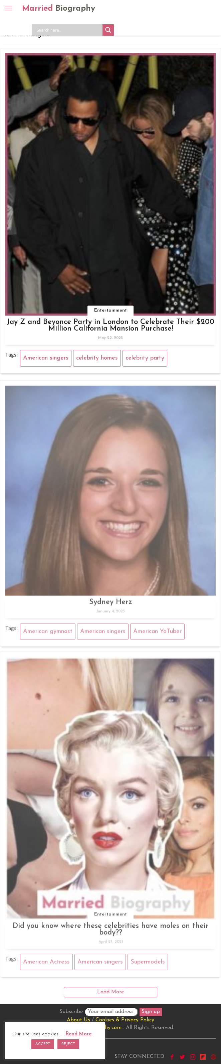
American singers (45, 358)
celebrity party (145, 358)
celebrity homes (97, 358)
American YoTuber (157, 632)
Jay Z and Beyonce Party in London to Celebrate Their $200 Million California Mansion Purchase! (110, 325)
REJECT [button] (68, 1044)
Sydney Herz (110, 603)
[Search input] (69, 30)
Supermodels (148, 963)
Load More (110, 992)
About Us (78, 1020)
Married (58, 9)
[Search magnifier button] (108, 30)
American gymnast (47, 632)
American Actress (46, 963)
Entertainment (110, 310)
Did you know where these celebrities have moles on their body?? (111, 931)
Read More (78, 1034)
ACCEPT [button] (42, 1044)
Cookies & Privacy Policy (124, 1020)
